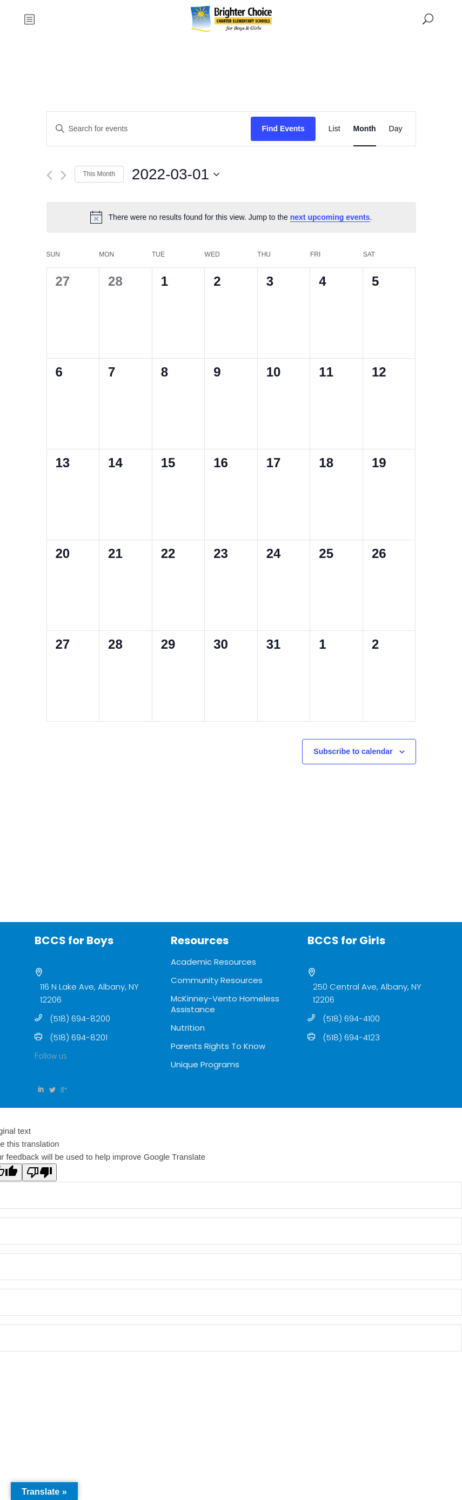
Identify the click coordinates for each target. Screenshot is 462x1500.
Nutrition (188, 1027)
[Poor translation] (39, 1172)
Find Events (283, 128)
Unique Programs (205, 1064)
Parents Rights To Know (218, 1046)
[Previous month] (49, 175)
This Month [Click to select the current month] (99, 174)
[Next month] (63, 175)
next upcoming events (330, 217)
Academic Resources (213, 961)
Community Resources (217, 980)
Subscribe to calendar (352, 751)
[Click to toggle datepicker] (175, 174)
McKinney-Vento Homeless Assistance (225, 1004)
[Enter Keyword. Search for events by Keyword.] (149, 129)
